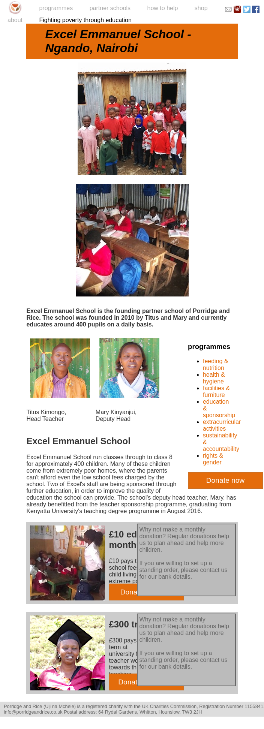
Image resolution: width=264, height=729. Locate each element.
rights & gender (213, 459)
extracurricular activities (222, 425)
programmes (56, 8)
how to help (162, 8)
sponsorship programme (153, 504)
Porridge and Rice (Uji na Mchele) (40, 706)
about (15, 20)
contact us (213, 570)
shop (201, 8)
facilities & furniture (216, 391)
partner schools (110, 8)
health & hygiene (214, 378)
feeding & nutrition (215, 364)
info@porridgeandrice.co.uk (33, 712)
